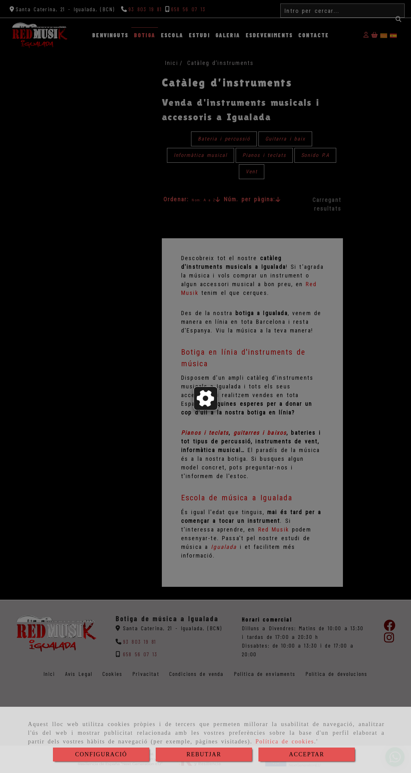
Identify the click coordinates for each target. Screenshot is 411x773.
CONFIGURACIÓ (101, 754)
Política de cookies (284, 741)
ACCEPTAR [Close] (306, 754)
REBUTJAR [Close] (204, 754)
